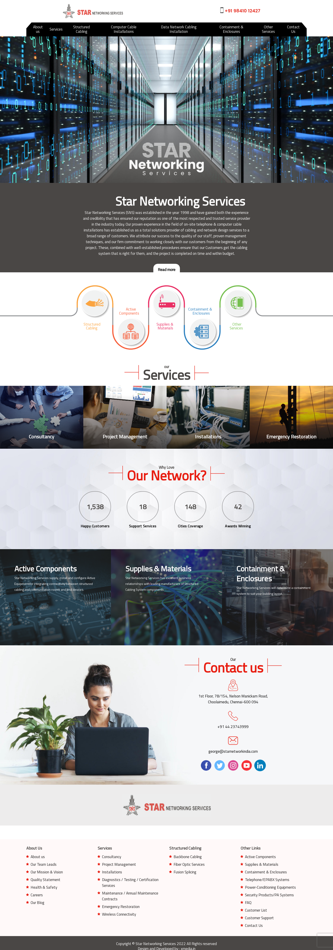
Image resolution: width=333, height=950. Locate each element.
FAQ (248, 903)
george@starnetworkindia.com (233, 748)
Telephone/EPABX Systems (267, 880)
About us (38, 857)
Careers (37, 895)
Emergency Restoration (121, 907)
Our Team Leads (44, 864)
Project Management (119, 864)
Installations (112, 872)
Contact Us (254, 925)
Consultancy (111, 857)
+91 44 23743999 (233, 724)
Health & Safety (44, 887)
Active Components (260, 857)
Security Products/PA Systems (269, 895)
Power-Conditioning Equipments (270, 887)
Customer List (256, 910)
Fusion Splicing (185, 872)
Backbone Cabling (188, 857)
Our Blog (37, 903)
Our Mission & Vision (47, 872)
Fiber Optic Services (189, 864)
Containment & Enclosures (266, 872)
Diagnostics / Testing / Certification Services (130, 882)
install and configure (72, 577)
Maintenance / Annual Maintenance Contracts (130, 896)
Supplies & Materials (261, 864)
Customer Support (259, 918)
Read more (166, 270)
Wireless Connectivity (119, 914)
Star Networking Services (253, 587)
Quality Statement (45, 880)
